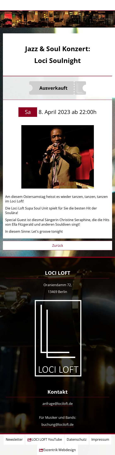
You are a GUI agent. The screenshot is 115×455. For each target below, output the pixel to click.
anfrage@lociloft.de (57, 403)
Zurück (57, 245)
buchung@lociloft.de (57, 424)
